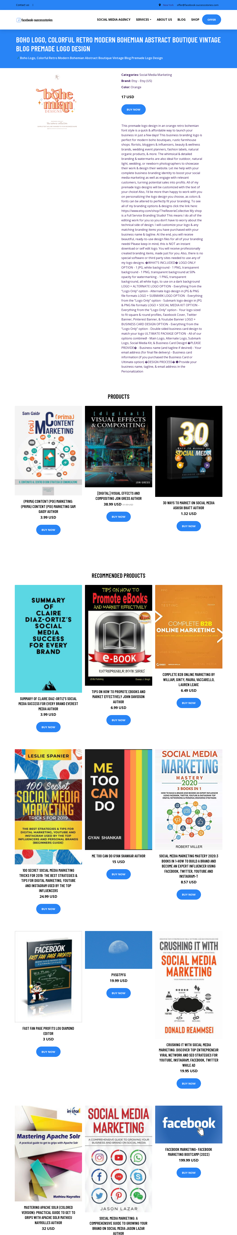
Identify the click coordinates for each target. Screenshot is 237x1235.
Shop (195, 20)
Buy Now (133, 109)
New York (165, 5)
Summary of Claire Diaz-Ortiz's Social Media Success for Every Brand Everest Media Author (48, 703)
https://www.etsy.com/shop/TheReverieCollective (155, 211)
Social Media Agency (113, 20)
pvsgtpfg (118, 974)
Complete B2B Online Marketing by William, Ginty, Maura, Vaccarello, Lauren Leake (189, 679)
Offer (211, 19)
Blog (182, 20)
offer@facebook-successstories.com (196, 5)
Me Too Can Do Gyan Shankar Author (118, 855)
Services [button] (142, 20)
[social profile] (33, 4)
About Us (164, 20)
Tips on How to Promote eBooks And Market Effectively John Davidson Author (118, 696)
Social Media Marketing (155, 75)
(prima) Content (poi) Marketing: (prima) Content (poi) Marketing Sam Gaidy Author (48, 506)
